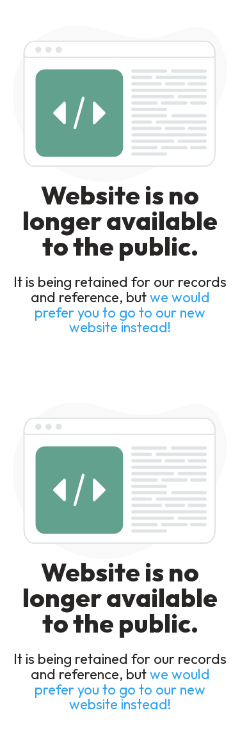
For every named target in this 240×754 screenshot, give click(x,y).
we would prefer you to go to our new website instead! (122, 312)
